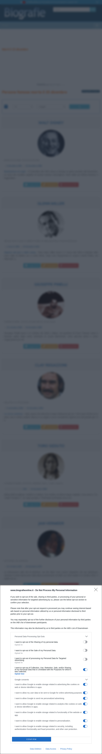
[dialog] (51, 669)
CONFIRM (31, 739)
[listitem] (51, 636)
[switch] (85, 642)
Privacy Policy (66, 749)
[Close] (96, 590)
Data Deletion (35, 749)
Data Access (51, 749)
